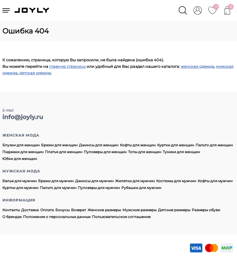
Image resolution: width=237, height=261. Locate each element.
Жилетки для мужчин (135, 181)
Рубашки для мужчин (141, 187)
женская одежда (197, 66)
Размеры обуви (206, 210)
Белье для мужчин (19, 181)
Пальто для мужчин (58, 187)
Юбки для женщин (19, 158)
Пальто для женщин (214, 145)
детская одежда (35, 73)
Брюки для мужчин (56, 181)
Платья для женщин (63, 152)
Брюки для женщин (59, 145)
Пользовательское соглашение (121, 216)
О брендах (12, 216)
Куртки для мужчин (20, 187)
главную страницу (67, 66)
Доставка (30, 210)
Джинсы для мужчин (94, 181)
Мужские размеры (139, 210)
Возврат (78, 210)
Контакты (11, 210)
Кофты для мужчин (215, 181)
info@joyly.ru (22, 117)
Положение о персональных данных (57, 216)
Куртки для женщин (175, 145)
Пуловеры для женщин (105, 152)
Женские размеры (104, 210)
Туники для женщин (181, 152)
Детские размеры (174, 210)
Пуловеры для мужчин (99, 187)
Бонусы (62, 210)
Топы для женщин (144, 152)
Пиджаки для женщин (22, 152)
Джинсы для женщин (98, 145)
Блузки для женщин (21, 145)
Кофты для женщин (138, 145)
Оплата (47, 210)
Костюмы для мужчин (176, 181)
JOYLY (32, 10)
